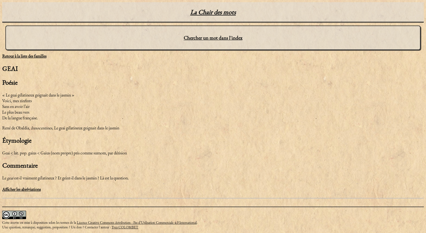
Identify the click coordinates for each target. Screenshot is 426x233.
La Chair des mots (213, 12)
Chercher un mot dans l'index (213, 38)
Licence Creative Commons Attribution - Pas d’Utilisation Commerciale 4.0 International (137, 222)
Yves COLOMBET (125, 227)
